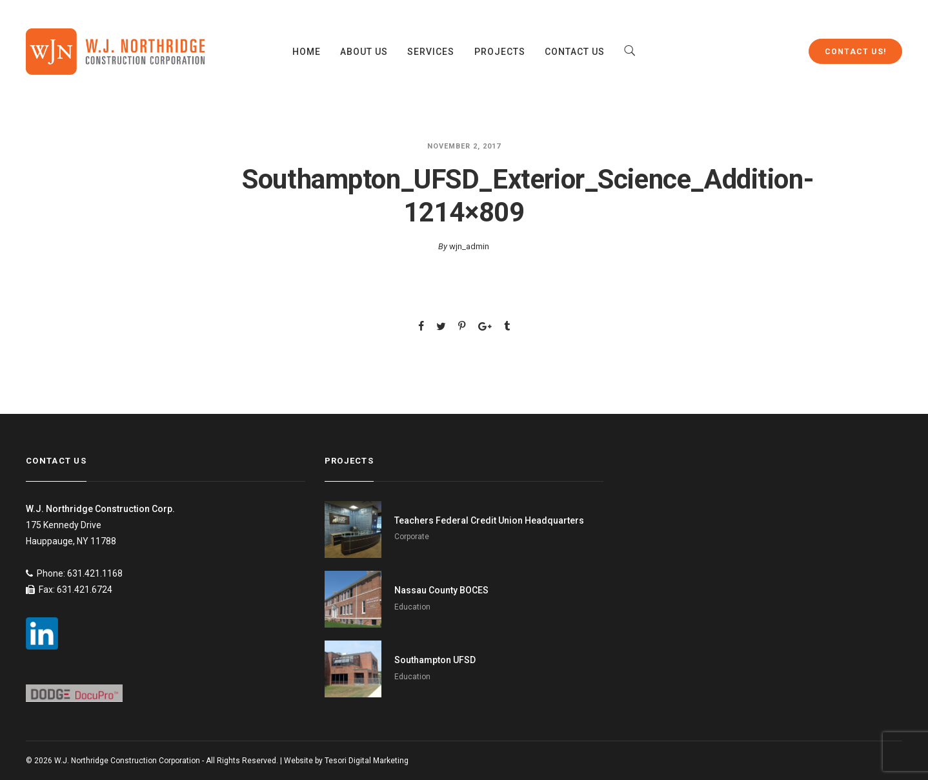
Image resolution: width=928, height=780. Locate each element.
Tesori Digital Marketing (367, 760)
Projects (499, 51)
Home (306, 51)
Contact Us (575, 51)
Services (430, 51)
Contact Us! (855, 51)
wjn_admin (469, 246)
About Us (364, 51)
